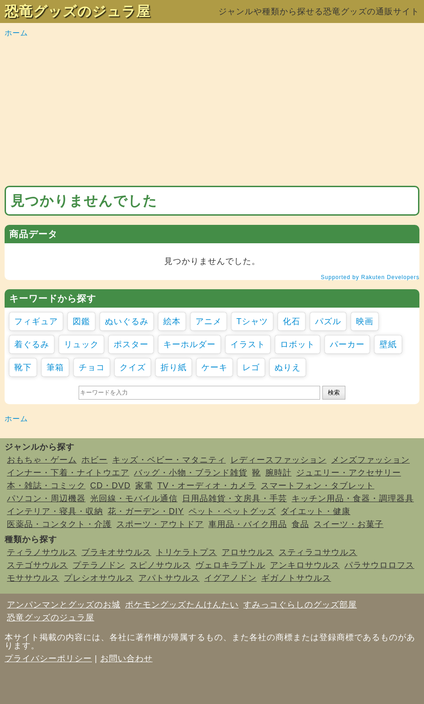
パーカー (347, 344)
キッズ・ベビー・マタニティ (169, 459)
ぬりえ (288, 367)
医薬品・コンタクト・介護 (59, 524)
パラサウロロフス (379, 565)
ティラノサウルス (42, 552)
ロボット (297, 344)
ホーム (16, 33)
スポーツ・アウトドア (160, 524)
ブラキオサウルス (116, 552)
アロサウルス (248, 552)
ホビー (94, 459)
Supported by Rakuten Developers (370, 277)
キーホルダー (189, 344)
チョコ (92, 367)
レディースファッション (278, 459)
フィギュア (36, 321)
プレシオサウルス (99, 578)
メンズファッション (370, 459)
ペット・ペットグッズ (232, 511)
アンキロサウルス (305, 565)
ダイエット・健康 (315, 511)
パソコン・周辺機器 (46, 498)
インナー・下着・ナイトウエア (68, 472)
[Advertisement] (212, 112)
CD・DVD (110, 485)
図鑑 (81, 321)
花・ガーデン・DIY (146, 511)
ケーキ (214, 367)
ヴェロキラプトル (230, 565)
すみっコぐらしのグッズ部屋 (300, 604)
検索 (334, 392)
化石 (291, 321)
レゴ (251, 367)
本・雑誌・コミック (46, 485)
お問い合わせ (126, 658)
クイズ (133, 367)
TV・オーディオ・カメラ (206, 485)
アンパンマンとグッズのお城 (63, 604)
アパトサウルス (169, 578)
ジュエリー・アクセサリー (348, 472)
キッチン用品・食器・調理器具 (353, 498)
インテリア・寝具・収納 (55, 511)
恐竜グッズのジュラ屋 (77, 11)
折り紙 (173, 367)
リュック (81, 344)
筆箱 (55, 367)
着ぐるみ (31, 344)
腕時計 (278, 472)
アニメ (208, 321)
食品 (300, 524)
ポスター (131, 344)
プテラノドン (99, 565)
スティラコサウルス (318, 552)
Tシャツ (252, 321)
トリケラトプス (186, 552)
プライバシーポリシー (48, 658)
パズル (328, 321)
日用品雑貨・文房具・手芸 (234, 498)
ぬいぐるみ (127, 321)
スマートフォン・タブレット (317, 485)
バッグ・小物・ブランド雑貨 (190, 472)
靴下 (23, 367)
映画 (364, 321)
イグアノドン (230, 578)
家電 (144, 485)
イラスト (247, 344)
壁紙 (388, 344)
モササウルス (33, 578)
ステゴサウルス (37, 565)
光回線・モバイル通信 (134, 498)
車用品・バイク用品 (247, 524)
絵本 (172, 321)
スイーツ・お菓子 (349, 524)
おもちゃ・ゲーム (42, 459)
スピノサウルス (160, 565)
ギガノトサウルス (296, 578)
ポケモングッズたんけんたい (182, 604)
